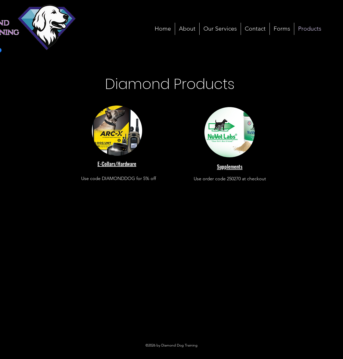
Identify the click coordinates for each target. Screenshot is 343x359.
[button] (282, 29)
